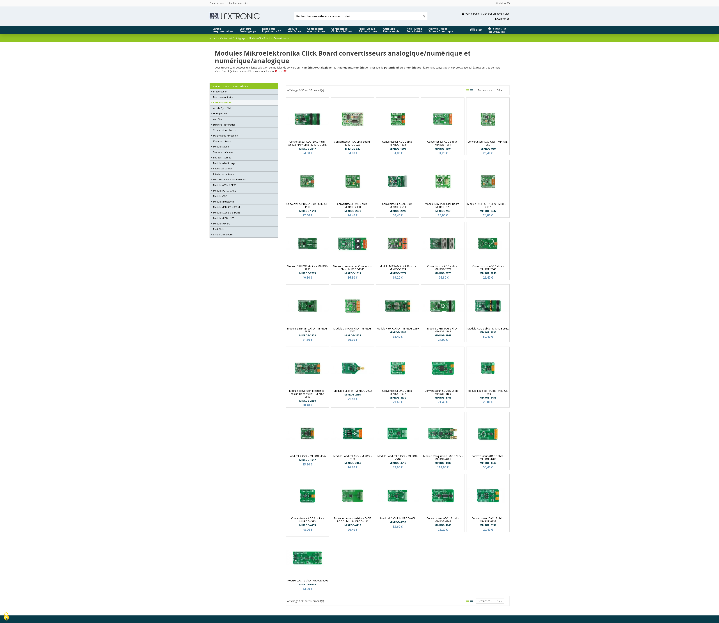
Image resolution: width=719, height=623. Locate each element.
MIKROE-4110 (352, 525)
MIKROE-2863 (443, 335)
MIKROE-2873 (307, 273)
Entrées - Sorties (222, 157)
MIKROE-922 (352, 148)
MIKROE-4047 (307, 459)
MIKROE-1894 (443, 148)
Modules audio (221, 146)
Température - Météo (224, 130)
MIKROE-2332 (488, 211)
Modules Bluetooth (223, 201)
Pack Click (218, 229)
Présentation (220, 91)
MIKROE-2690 (398, 211)
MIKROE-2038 (352, 211)
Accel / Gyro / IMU (222, 108)
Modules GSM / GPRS (225, 185)
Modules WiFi (220, 196)
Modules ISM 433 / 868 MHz (228, 207)
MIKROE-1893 (398, 148)
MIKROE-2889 (398, 332)
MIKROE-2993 (352, 394)
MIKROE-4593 (307, 525)
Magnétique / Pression (225, 135)
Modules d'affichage (224, 163)
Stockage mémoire (223, 152)
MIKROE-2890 (307, 400)
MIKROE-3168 (352, 463)
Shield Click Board (223, 234)
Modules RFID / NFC (223, 218)
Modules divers (221, 223)
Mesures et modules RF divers (229, 179)
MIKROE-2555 (352, 335)
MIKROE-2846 (488, 273)
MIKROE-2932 (488, 332)
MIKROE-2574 (398, 273)
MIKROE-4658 (398, 522)
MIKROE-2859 (307, 335)
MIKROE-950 (488, 148)
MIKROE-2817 (307, 148)
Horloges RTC (220, 113)
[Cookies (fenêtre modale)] (6, 617)
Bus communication (223, 97)
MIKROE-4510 (398, 463)
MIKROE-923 (442, 211)
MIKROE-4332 (398, 397)
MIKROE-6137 (488, 525)
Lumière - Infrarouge (224, 124)
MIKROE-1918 (307, 211)
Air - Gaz (217, 119)
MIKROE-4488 (488, 463)
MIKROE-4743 (443, 525)
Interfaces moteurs (223, 174)
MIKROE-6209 (307, 584)
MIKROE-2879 (443, 273)
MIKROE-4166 (443, 397)
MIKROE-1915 (352, 273)
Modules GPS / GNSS (224, 190)
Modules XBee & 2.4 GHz (226, 212)
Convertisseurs (222, 102)
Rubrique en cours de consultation (230, 86)
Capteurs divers (222, 141)
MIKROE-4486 (443, 463)
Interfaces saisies (223, 168)
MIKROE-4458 (488, 397)
